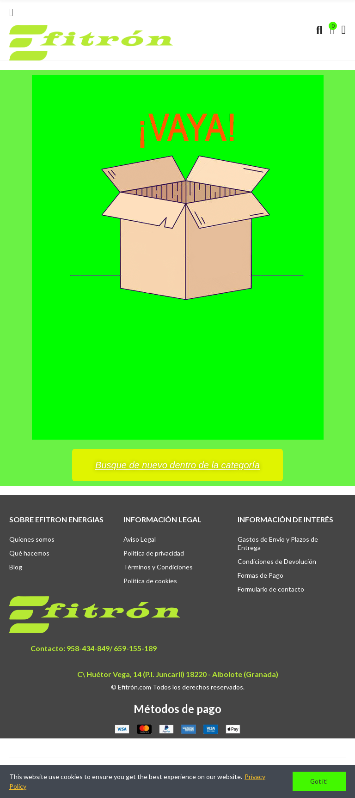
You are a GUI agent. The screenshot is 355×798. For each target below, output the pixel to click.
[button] (177, 465)
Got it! (319, 781)
